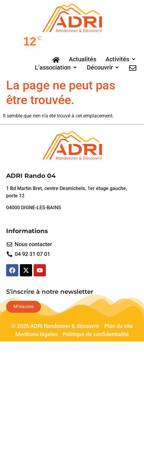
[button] (121, 59)
